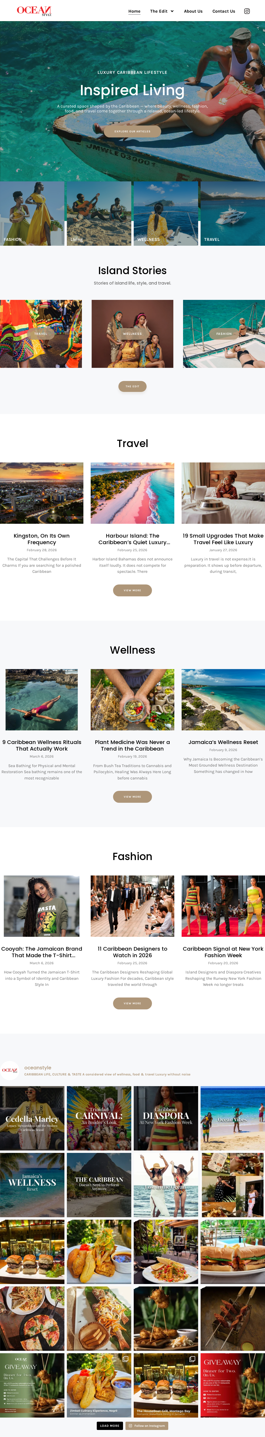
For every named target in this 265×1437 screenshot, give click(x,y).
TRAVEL (212, 239)
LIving (77, 239)
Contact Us (223, 11)
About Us (193, 11)
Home (134, 11)
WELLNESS (148, 239)
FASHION (13, 239)
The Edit (162, 11)
